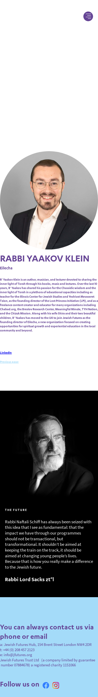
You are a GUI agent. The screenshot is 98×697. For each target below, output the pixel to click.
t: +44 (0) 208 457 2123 (17, 639)
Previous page (9, 352)
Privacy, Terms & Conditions (22, 689)
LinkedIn (6, 343)
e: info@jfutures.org (16, 644)
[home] (49, 16)
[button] (88, 16)
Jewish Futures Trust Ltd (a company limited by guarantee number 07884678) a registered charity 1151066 (47, 652)
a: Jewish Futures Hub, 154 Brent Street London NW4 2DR (46, 634)
